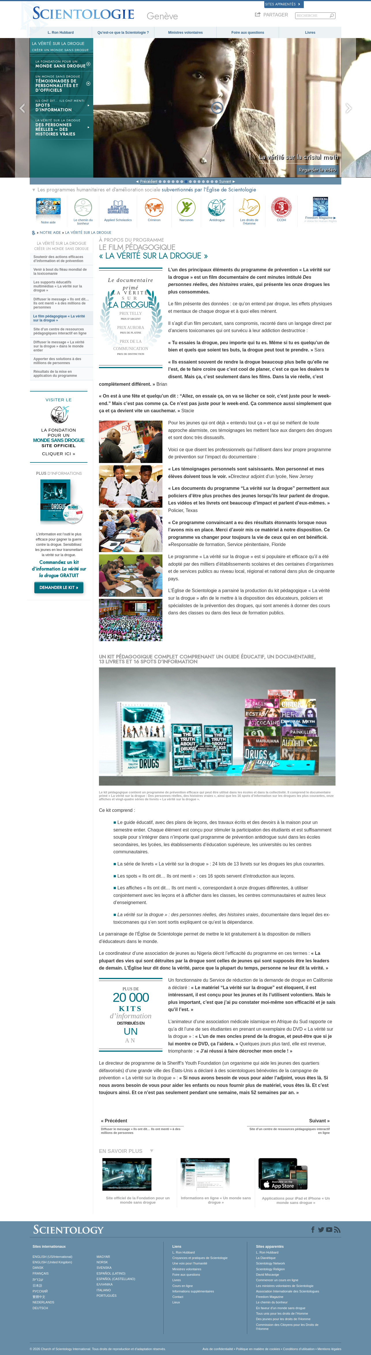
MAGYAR (103, 1256)
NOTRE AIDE (51, 232)
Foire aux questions (247, 33)
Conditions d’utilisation (298, 1349)
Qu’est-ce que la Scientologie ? (123, 33)
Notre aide (48, 222)
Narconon (186, 209)
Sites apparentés (282, 4)
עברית (38, 1279)
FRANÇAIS (41, 1273)
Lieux (176, 1302)
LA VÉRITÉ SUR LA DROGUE (88, 232)
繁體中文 (39, 1296)
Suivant (225, 181)
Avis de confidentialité (218, 1349)
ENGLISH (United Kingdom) (52, 1262)
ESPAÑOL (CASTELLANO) (116, 1279)
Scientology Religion (270, 1269)
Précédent (148, 181)
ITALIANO (104, 1290)
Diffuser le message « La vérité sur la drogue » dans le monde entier (58, 346)
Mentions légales (329, 1349)
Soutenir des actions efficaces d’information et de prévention (58, 259)
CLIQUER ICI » (59, 453)
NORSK (102, 1262)
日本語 (37, 1285)
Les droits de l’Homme (249, 211)
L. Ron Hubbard (61, 33)
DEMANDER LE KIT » (59, 587)
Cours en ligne (182, 1286)
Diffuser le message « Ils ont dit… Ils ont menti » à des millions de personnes (61, 303)
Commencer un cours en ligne (277, 1280)
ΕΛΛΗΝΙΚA (105, 1284)
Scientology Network (270, 1263)
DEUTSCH (40, 1308)
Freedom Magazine (321, 219)
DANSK (38, 1267)
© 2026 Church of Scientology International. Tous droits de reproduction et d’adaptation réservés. (98, 1349)
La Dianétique (266, 1258)
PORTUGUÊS (107, 1295)
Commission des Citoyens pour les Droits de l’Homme (287, 1326)
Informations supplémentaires (193, 1291)
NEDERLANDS (43, 1302)
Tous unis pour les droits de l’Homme (282, 1313)
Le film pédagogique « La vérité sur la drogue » (59, 318)
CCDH (281, 209)
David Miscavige (267, 1274)
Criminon (154, 209)
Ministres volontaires (185, 33)
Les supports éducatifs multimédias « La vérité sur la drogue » (57, 286)
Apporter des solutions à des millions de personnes (57, 361)
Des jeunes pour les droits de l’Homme (283, 1319)
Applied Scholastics (118, 209)
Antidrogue (217, 209)
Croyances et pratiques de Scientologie (199, 1258)
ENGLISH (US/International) (52, 1256)
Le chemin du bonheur (83, 211)
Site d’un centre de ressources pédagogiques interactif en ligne (60, 331)
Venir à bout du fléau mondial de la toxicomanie (60, 272)
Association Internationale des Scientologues (287, 1291)
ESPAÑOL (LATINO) (111, 1273)
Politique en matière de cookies (258, 1349)
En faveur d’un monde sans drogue (280, 1308)
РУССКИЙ (40, 1291)
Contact (177, 1296)
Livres (310, 33)
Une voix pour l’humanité (189, 1263)
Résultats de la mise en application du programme (55, 374)
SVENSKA (104, 1267)
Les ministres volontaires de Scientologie (284, 1286)
